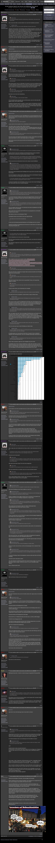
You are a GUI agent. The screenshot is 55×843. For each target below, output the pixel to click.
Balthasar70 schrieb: (14, 729)
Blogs (22, 1)
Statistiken (30, 1)
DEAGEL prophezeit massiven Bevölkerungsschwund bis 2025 (49, 26)
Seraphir (2, 670)
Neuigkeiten (42, 1)
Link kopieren (3, 27)
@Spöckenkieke (11, 113)
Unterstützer (4, 120)
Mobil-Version (15, 839)
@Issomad (10, 709)
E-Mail (34, 7)
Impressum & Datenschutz (5, 839)
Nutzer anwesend (49, 7)
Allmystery (5, 1)
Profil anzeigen (3, 24)
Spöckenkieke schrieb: (14, 120)
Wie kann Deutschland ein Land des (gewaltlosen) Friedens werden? (49, 36)
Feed (31, 7)
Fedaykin (3, 145)
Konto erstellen (49, 18)
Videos (26, 1)
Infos (38, 9)
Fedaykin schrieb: (13, 25)
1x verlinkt (37, 650)
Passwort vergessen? (49, 17)
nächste (39, 12)
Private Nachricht (4, 25)
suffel (2, 46)
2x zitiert (37, 109)
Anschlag (24, 7)
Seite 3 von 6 (4, 12)
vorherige (31, 12)
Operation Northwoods (49, 47)
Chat (35, 1)
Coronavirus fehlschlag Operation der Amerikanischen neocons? (49, 31)
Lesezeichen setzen (4, 28)
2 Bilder (17, 9)
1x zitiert (37, 44)
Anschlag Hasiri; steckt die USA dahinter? (49, 50)
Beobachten (23, 9)
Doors (2, 776)
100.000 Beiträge (3, 156)
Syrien (21, 7)
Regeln (11, 839)
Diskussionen (17, 1)
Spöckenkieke (3, 14)
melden (41, 44)
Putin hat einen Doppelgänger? (49, 43)
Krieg (19, 7)
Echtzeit (12, 1)
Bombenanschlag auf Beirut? (49, 40)
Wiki (38, 1)
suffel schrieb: (13, 69)
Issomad (2, 688)
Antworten (29, 9)
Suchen (33, 9)
